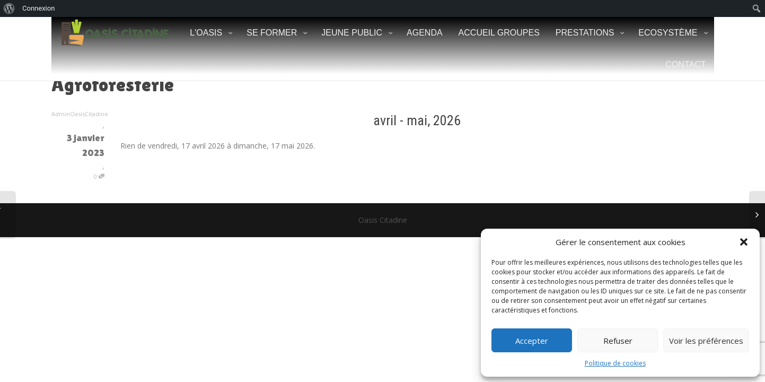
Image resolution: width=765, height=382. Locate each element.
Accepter (531, 340)
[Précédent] (179, 120)
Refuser (617, 340)
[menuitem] (9, 8)
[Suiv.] (654, 120)
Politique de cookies (615, 363)
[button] (743, 242)
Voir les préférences (706, 340)
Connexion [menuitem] (38, 8)
